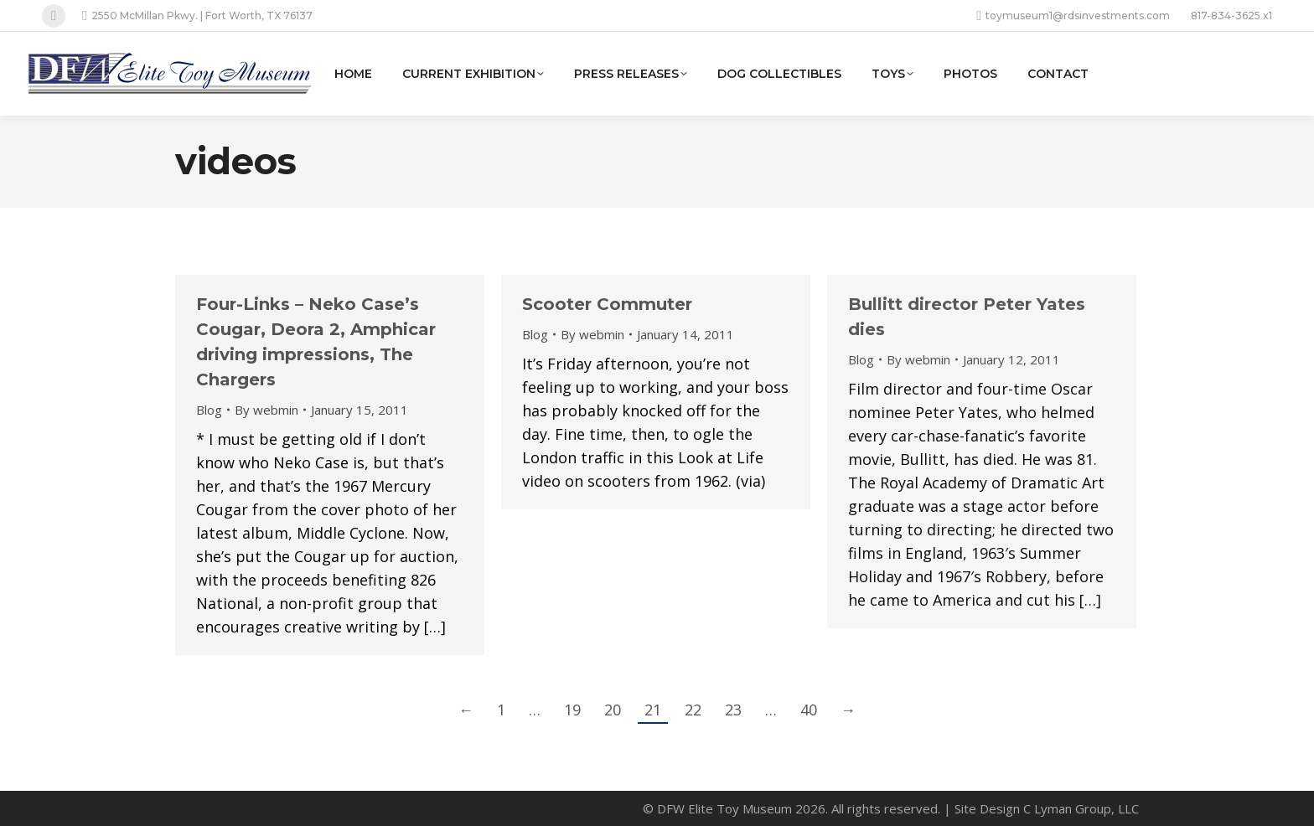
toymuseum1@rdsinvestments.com (1073, 15)
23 (733, 710)
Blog (209, 409)
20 (612, 710)
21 (652, 710)
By (266, 409)
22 (693, 710)
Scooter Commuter (607, 304)
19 (572, 710)
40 (808, 710)
